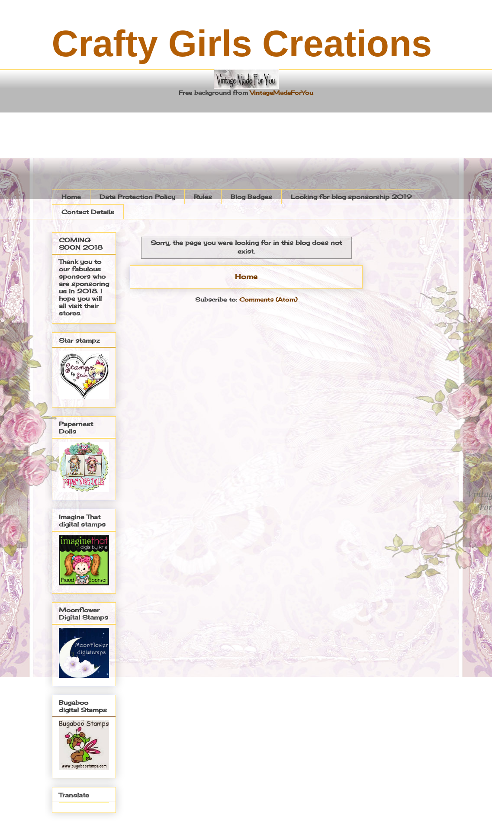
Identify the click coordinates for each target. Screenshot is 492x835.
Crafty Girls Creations (242, 43)
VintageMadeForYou (280, 92)
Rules (203, 196)
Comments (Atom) (268, 299)
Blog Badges (251, 196)
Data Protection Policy (137, 196)
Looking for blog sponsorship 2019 (351, 196)
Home (71, 196)
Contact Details (87, 211)
